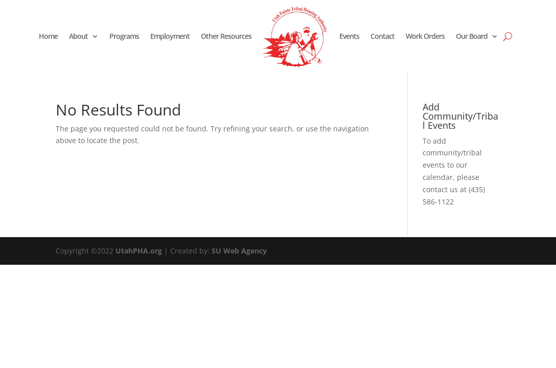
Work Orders (425, 36)
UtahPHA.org (138, 251)
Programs (124, 36)
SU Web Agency (239, 251)
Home (48, 36)
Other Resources (226, 36)
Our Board (472, 36)
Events (349, 36)
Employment (170, 36)
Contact (382, 36)
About (78, 36)
